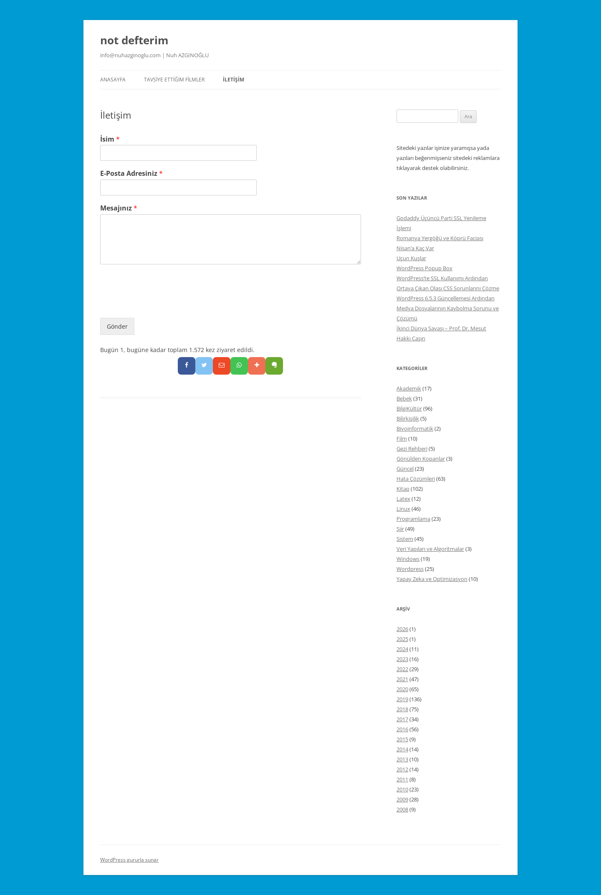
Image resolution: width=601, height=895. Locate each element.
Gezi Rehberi (411, 448)
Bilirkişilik (407, 418)
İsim (110, 139)
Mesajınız (118, 208)
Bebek (404, 398)
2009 (402, 799)
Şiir (400, 528)
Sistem (404, 539)
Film (401, 438)
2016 (402, 729)
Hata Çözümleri (415, 478)
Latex (403, 498)
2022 (402, 669)
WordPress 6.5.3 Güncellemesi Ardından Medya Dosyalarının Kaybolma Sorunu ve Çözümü (447, 308)
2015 (402, 739)
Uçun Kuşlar (411, 258)
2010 (402, 789)
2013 (402, 759)
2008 (402, 809)
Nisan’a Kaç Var (415, 248)
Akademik (408, 388)
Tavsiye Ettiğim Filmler (174, 79)
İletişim (233, 79)
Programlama (413, 518)
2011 (402, 779)
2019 (402, 699)
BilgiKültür (409, 408)
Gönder (117, 326)
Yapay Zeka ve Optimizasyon (431, 579)
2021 (402, 679)
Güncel (405, 468)
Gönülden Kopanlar (420, 458)
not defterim (134, 40)
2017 (402, 719)
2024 (402, 649)
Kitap (402, 488)
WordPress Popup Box (424, 268)
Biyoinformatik (414, 428)
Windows (407, 559)
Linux (403, 508)
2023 (402, 659)
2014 (402, 749)
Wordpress (410, 569)
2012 (402, 769)
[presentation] (163, 304)
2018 (402, 709)
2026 (402, 629)
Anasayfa (113, 79)
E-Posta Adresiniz (131, 173)
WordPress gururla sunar (129, 859)
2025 (402, 639)
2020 (402, 689)
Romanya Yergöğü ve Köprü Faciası (439, 238)
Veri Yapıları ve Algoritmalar (430, 549)
